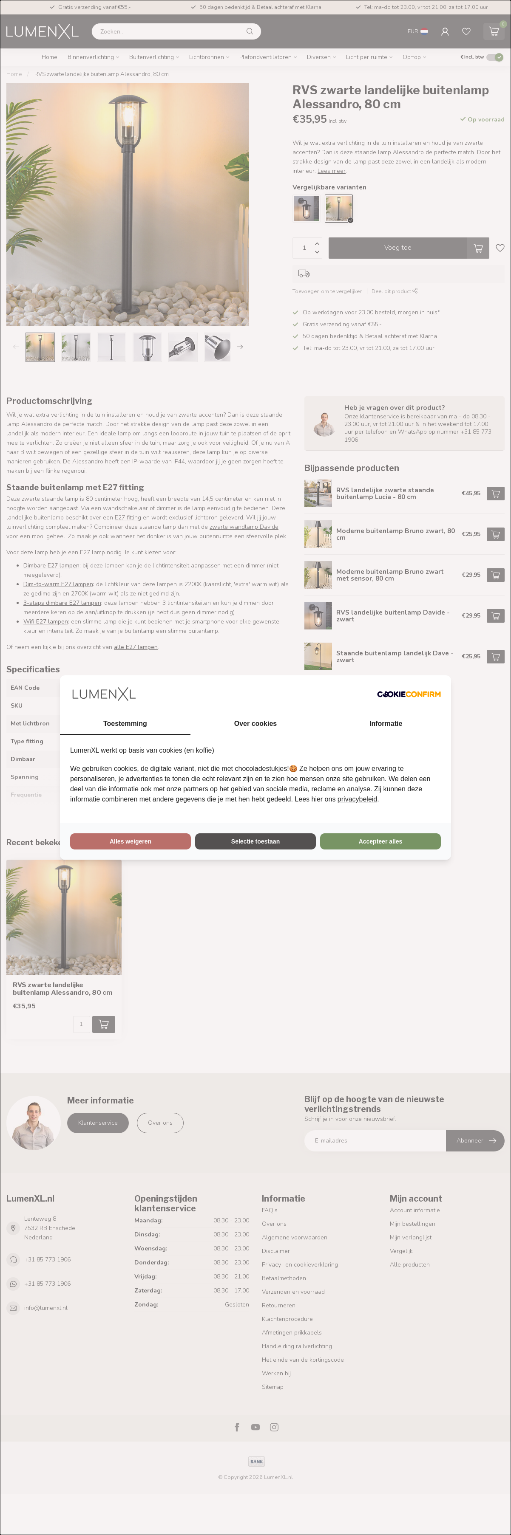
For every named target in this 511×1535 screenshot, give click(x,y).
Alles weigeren (130, 841)
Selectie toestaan (255, 841)
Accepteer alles (381, 841)
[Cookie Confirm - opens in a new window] (409, 694)
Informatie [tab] (385, 723)
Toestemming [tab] (125, 723)
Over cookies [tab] (255, 723)
